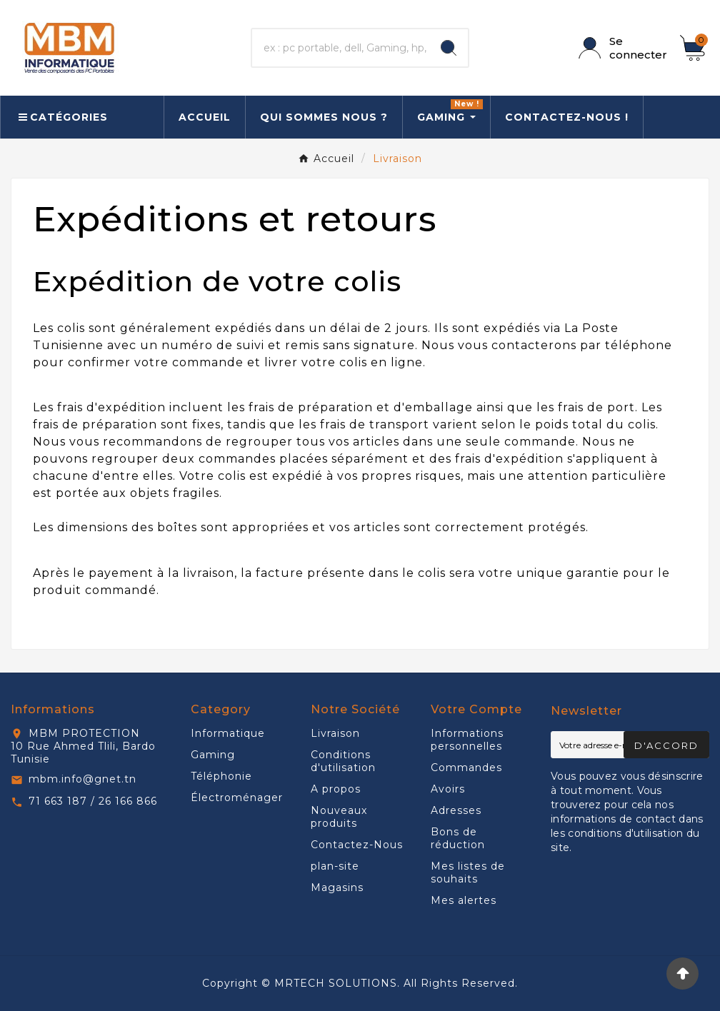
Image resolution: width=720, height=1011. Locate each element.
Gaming (213, 754)
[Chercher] (340, 47)
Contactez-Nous (357, 844)
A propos (336, 789)
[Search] (448, 48)
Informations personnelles (467, 740)
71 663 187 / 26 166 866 (93, 801)
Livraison (335, 733)
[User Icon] (621, 47)
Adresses (456, 810)
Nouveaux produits (339, 817)
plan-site (335, 866)
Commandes (466, 767)
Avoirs (448, 789)
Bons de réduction (458, 838)
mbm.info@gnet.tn (82, 779)
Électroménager (237, 797)
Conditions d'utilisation (343, 761)
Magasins (337, 887)
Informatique (228, 733)
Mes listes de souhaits (468, 872)
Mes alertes (463, 900)
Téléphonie (221, 776)
